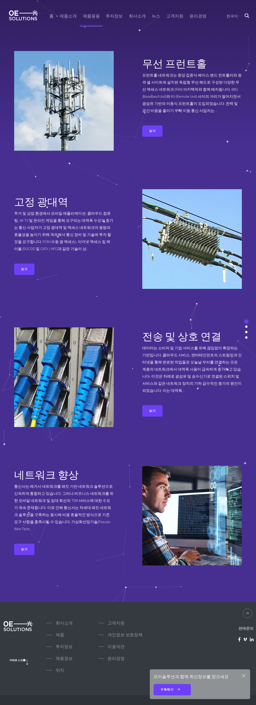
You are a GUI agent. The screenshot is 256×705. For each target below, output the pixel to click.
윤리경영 (197, 16)
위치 (60, 670)
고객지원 (174, 16)
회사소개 (137, 16)
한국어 (232, 16)
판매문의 (246, 628)
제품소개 (68, 16)
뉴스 (156, 16)
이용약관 (116, 646)
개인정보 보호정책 (125, 634)
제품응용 (91, 16)
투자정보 (114, 16)
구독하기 (172, 690)
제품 (60, 634)
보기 (152, 131)
